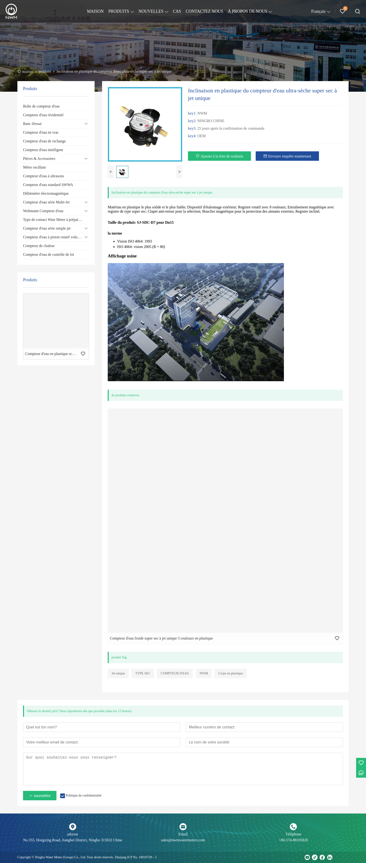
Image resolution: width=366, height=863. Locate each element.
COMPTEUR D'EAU (175, 673)
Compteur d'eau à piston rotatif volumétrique (56, 237)
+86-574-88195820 (293, 840)
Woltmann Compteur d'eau (43, 211)
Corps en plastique (230, 673)
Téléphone (294, 834)
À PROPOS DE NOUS (247, 11)
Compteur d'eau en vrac (41, 132)
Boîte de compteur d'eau (41, 106)
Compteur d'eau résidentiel (43, 115)
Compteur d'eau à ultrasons (43, 176)
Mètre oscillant (34, 167)
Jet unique (118, 673)
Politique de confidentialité (84, 795)
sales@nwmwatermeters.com (183, 840)
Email (183, 834)
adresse (72, 834)
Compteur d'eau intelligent (43, 150)
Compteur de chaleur (39, 246)
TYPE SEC (142, 673)
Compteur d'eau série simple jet (47, 228)
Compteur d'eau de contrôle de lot (48, 254)
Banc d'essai (32, 124)
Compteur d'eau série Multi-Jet (46, 202)
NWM (203, 673)
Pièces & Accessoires (39, 159)
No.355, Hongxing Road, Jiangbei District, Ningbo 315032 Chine (72, 840)
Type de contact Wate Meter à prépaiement (55, 220)
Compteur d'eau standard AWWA (48, 185)
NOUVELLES (151, 11)
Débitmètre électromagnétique (46, 193)
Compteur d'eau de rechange (44, 141)
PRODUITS (118, 11)
